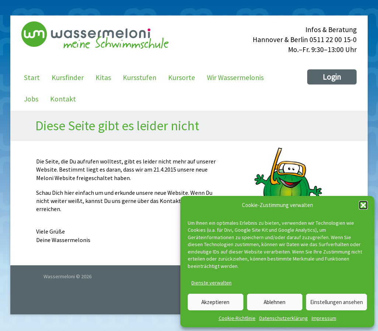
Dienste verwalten (211, 282)
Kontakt (63, 98)
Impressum (324, 318)
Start (32, 77)
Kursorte (181, 77)
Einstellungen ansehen (336, 302)
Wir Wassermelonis (235, 77)
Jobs (31, 98)
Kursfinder (68, 77)
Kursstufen (139, 77)
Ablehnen (274, 302)
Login (332, 77)
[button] (363, 205)
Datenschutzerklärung (283, 318)
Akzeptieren (215, 302)
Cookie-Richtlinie (237, 318)
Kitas (103, 77)
